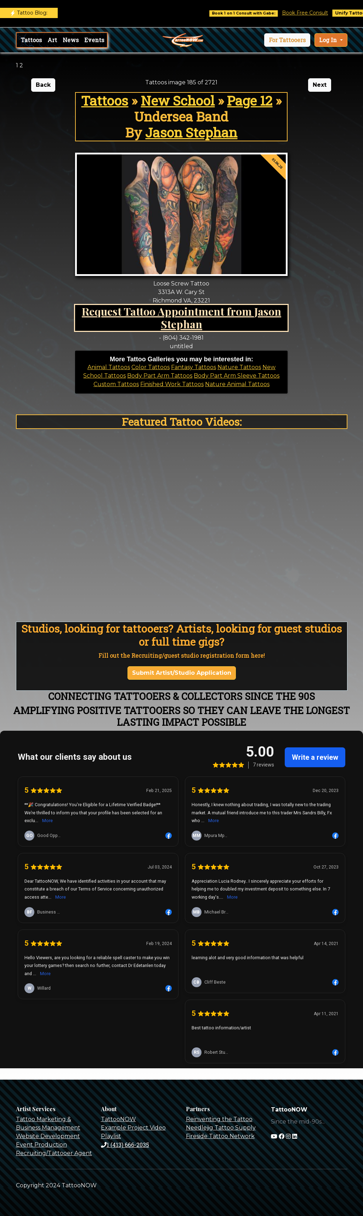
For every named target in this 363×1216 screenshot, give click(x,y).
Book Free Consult (312, 13)
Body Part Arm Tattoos (159, 375)
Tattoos (31, 40)
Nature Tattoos (239, 367)
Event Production (41, 1144)
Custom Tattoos (116, 384)
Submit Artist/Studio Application (181, 672)
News (71, 40)
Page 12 (249, 100)
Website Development (48, 1136)
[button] (287, 40)
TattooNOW (118, 1119)
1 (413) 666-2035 (125, 1144)
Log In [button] (328, 40)
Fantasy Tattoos (193, 367)
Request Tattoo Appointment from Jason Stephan (181, 318)
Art (52, 40)
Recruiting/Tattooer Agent (54, 1153)
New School (178, 100)
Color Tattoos (150, 367)
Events (94, 40)
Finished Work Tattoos (172, 384)
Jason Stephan (191, 132)
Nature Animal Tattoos (237, 384)
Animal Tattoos (108, 367)
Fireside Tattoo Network (220, 1136)
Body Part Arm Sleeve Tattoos (236, 375)
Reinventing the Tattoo (219, 1119)
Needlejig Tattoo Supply (221, 1127)
